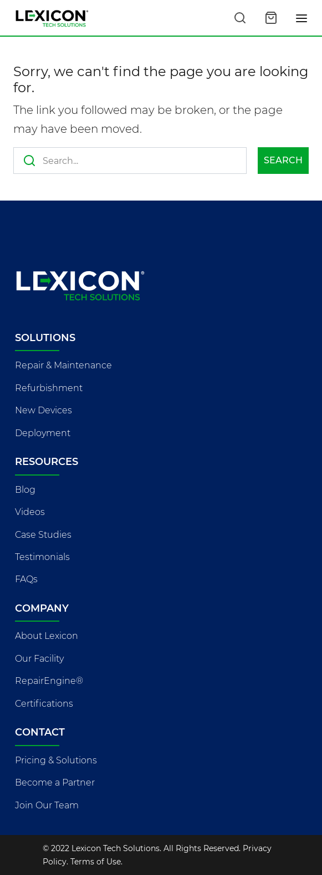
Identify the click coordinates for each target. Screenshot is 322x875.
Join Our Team (47, 805)
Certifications (44, 703)
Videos (30, 512)
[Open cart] (271, 17)
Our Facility (39, 658)
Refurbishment (49, 388)
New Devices (43, 410)
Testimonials (42, 557)
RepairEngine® (49, 681)
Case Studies (43, 534)
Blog (25, 489)
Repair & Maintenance (63, 365)
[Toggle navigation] (302, 17)
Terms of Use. (96, 862)
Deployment (42, 433)
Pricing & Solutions (56, 760)
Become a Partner (55, 782)
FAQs (26, 579)
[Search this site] (240, 17)
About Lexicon (46, 636)
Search (283, 160)
